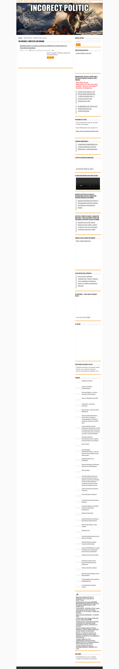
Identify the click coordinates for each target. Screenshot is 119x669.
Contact (89, 1)
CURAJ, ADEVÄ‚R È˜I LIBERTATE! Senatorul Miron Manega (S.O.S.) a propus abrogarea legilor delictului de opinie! (87, 638)
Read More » (50, 57)
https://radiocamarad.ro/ (83, 241)
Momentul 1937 (86, 527)
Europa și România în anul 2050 (90, 395)
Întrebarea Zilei (75, 1)
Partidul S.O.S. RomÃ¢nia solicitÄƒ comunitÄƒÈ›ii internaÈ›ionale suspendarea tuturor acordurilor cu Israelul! (87, 621)
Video (80, 1)
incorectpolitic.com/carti (83, 53)
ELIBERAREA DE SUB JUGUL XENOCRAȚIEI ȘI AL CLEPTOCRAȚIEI (88, 109)
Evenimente (32, 1)
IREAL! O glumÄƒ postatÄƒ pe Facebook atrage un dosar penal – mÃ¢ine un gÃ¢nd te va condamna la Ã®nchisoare (87, 632)
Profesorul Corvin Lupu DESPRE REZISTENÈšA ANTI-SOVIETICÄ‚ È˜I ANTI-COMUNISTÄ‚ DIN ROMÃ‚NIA (87, 601)
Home (20, 38)
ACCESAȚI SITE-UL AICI (84, 169)
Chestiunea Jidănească (60, 1)
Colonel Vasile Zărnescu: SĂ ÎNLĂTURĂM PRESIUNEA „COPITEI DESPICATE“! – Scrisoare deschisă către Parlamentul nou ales (86, 96)
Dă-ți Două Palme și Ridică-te (89, 491)
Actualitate (26, 1)
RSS (77, 591)
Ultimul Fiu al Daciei (87, 377)
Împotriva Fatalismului (87, 510)
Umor (42, 1)
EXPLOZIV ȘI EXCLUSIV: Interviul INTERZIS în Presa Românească (89, 559)
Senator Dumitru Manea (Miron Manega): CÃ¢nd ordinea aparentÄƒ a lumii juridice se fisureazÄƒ (87, 626)
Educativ (38, 1)
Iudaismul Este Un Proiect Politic (90, 552)
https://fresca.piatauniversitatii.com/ (87, 131)
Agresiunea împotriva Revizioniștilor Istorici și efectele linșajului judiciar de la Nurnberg (90, 435)
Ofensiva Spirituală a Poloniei (89, 564)
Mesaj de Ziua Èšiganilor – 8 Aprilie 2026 (87, 612)
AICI (88, 324)
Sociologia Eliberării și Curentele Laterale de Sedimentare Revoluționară (90, 504)
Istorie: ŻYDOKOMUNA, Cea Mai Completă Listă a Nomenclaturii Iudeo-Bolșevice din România (91, 546)
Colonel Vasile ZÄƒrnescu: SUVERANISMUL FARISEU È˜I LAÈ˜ (86, 644)
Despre (84, 1)
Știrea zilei (48, 50)
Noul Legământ (86, 467)
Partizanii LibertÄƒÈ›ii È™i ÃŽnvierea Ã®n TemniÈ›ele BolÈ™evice (85, 595)
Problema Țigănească (49, 1)
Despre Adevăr (85, 441)
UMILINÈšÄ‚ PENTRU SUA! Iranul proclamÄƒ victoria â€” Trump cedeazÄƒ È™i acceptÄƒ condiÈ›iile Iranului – (88, 607)
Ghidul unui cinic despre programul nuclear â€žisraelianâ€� (87, 615)
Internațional (19, 1)
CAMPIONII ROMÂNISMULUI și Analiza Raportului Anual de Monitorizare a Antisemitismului (88, 147)
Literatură (68, 1)
